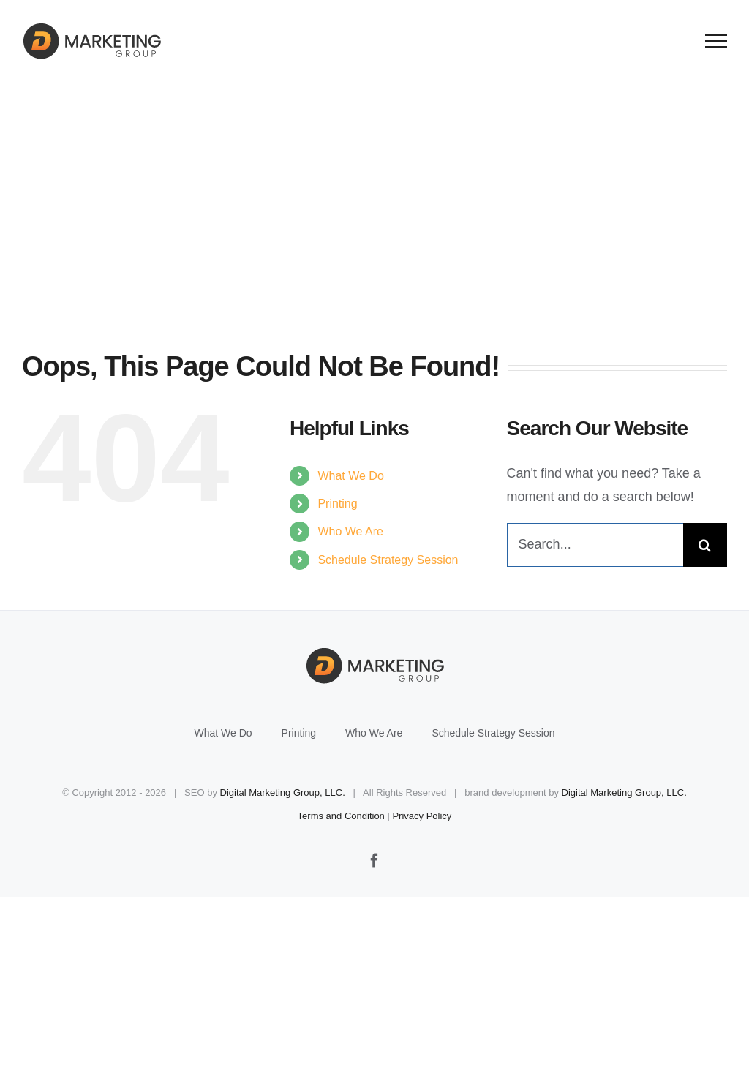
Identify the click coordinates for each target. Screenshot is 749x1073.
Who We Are (350, 531)
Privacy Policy (421, 815)
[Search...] (595, 545)
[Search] (705, 545)
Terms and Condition (341, 815)
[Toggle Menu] (716, 41)
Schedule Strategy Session (387, 560)
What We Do (350, 476)
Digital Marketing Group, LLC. (282, 792)
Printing (337, 503)
